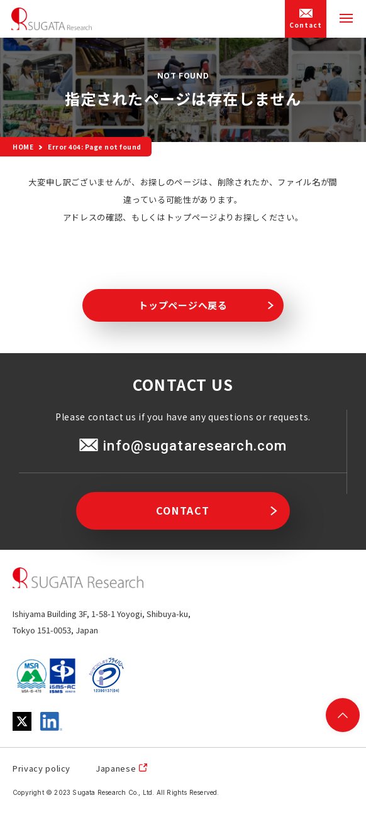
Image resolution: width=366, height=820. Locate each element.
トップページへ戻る (183, 305)
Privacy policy (41, 768)
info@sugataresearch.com (195, 445)
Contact (305, 19)
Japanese (116, 768)
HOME (23, 146)
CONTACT (183, 510)
